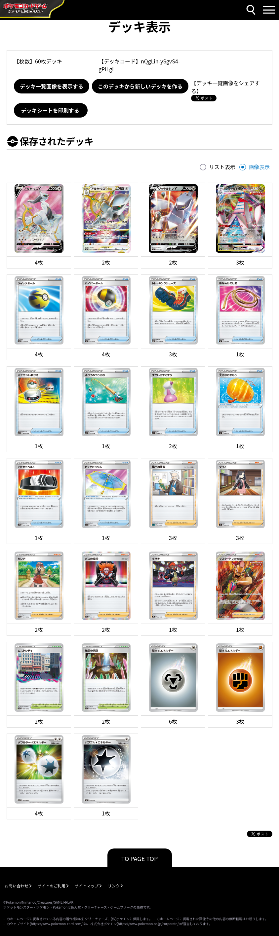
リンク (114, 885)
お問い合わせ (16, 885)
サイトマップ (87, 885)
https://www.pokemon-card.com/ (56, 923)
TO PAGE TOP (139, 858)
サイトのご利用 (51, 885)
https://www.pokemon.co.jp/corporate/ (148, 923)
